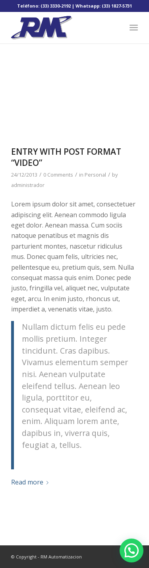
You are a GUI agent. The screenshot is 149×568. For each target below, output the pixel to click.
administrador (28, 185)
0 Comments (58, 174)
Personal (95, 174)
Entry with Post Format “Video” (66, 157)
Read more (31, 482)
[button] (131, 550)
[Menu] (134, 27)
